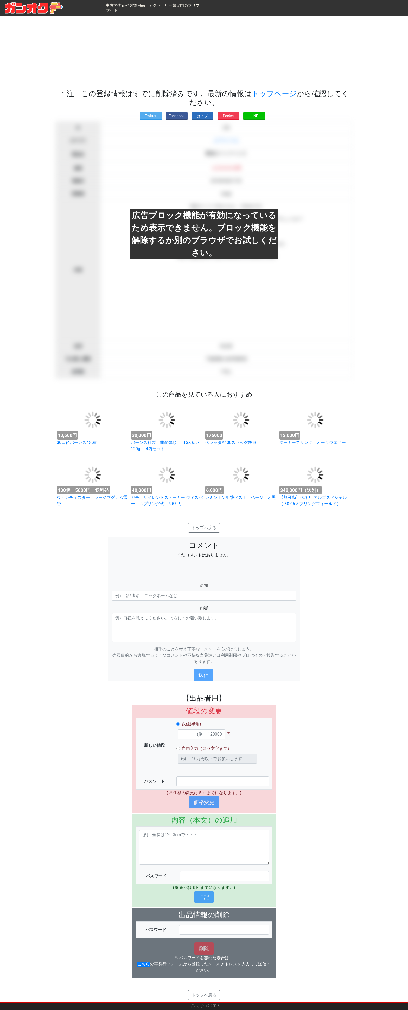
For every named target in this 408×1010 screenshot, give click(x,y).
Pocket (228, 116)
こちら (143, 964)
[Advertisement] (204, 52)
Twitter (150, 116)
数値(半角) (191, 724)
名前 (204, 585)
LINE (254, 116)
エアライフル (226, 140)
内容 (204, 607)
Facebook (177, 116)
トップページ (274, 93)
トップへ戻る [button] (204, 527)
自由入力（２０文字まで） (207, 748)
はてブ (202, 116)
